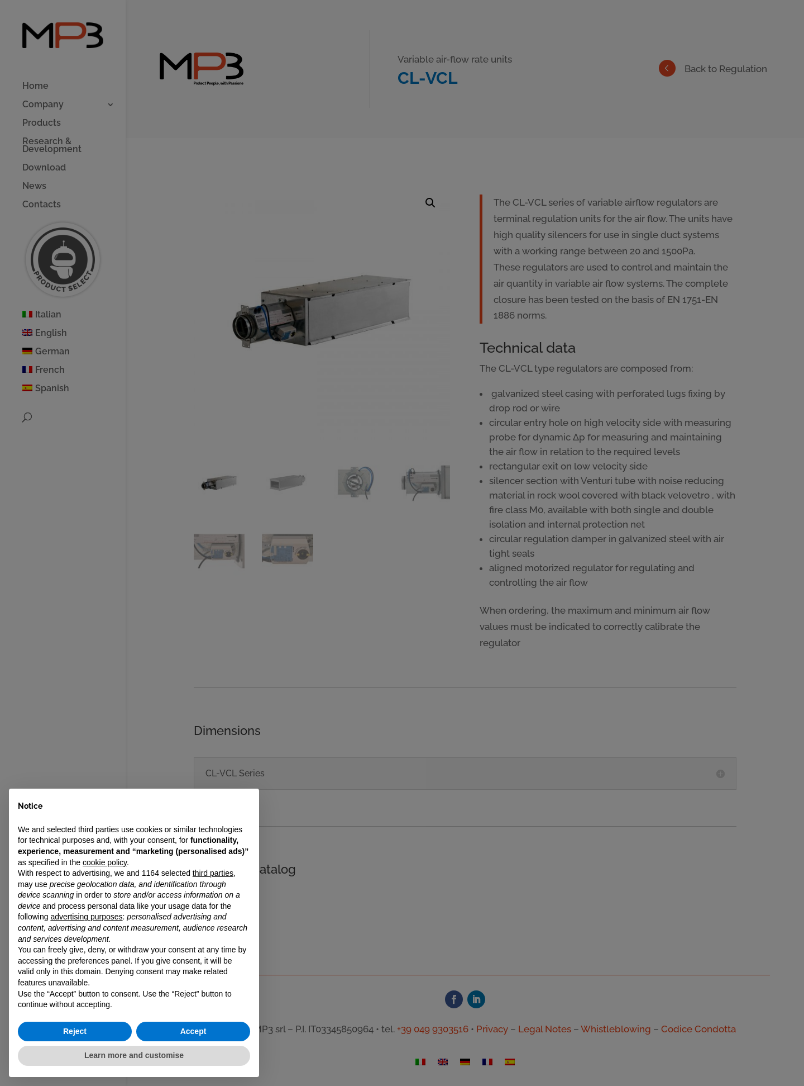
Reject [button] (75, 1031)
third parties (213, 873)
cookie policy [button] (105, 862)
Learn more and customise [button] (134, 1055)
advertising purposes (86, 916)
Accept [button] (193, 1031)
